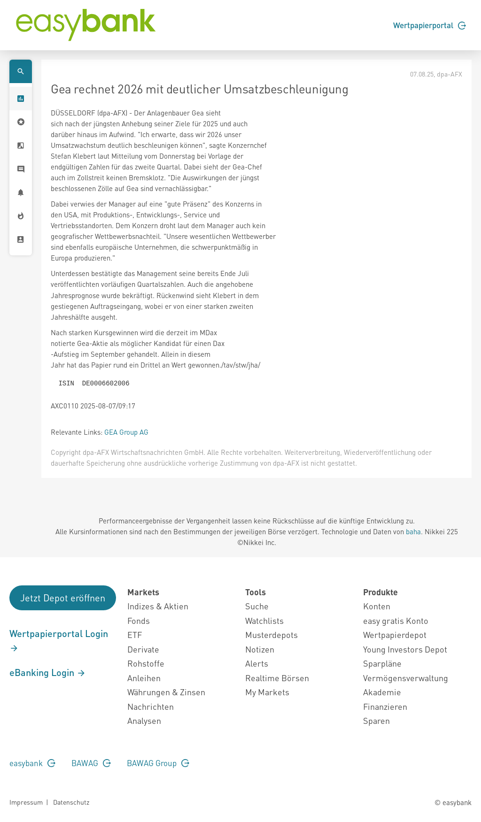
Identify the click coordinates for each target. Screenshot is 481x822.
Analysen (144, 720)
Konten (376, 605)
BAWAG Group (158, 763)
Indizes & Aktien (157, 605)
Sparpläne (382, 663)
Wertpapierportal (429, 25)
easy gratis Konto (395, 620)
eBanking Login (47, 672)
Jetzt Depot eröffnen (62, 598)
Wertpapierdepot (395, 634)
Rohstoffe (145, 663)
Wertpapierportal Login (58, 640)
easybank (32, 763)
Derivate (143, 649)
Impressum (26, 802)
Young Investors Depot (405, 649)
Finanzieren (385, 706)
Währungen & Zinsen (166, 691)
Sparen (376, 720)
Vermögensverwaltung (405, 677)
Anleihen (144, 677)
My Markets (267, 691)
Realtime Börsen (277, 677)
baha (413, 531)
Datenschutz (71, 802)
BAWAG (91, 763)
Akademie (382, 691)
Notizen (259, 649)
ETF (134, 634)
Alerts (256, 663)
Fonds (138, 620)
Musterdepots (271, 634)
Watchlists (264, 620)
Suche (257, 605)
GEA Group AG (126, 432)
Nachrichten (150, 706)
